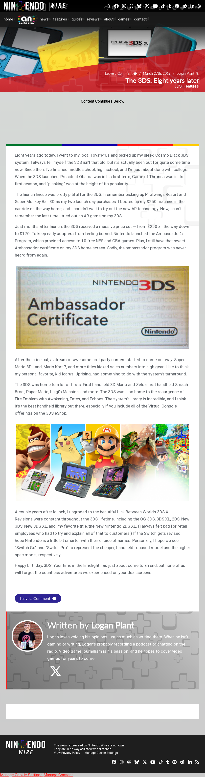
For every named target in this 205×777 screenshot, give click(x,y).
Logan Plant (185, 73)
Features (60, 19)
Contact (140, 19)
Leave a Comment (121, 73)
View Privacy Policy (67, 752)
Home (8, 19)
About (109, 19)
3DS (178, 86)
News (44, 19)
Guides (77, 19)
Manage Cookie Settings (101, 752)
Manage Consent (58, 774)
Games (123, 19)
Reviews (93, 19)
